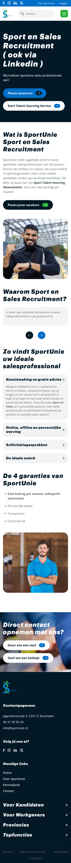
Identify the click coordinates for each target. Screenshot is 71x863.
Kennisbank (11, 785)
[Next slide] (41, 335)
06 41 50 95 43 (13, 722)
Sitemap (7, 851)
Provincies (16, 825)
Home (7, 773)
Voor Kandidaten (23, 805)
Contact (8, 791)
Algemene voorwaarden (33, 851)
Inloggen (63, 3)
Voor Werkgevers (24, 815)
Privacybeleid (61, 851)
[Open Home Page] (8, 14)
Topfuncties (17, 835)
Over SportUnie (46, 3)
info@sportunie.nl (15, 728)
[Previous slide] (29, 335)
